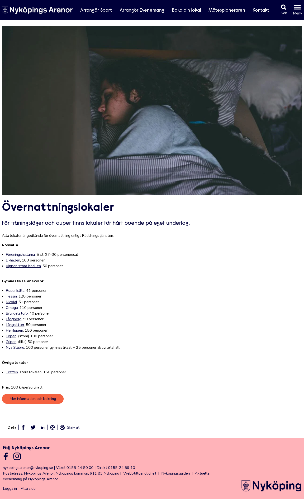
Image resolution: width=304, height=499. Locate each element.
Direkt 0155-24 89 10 (116, 467)
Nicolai (11, 302)
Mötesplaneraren (227, 10)
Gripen (11, 336)
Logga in (10, 488)
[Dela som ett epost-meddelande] (52, 427)
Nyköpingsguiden (175, 473)
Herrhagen (14, 330)
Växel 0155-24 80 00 (75, 467)
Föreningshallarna (20, 254)
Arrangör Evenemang (142, 10)
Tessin (11, 296)
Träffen (12, 372)
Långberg (13, 319)
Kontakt (261, 10)
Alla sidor (29, 488)
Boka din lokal (186, 10)
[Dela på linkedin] (43, 427)
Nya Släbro (15, 347)
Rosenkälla (15, 290)
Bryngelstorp (17, 313)
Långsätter (15, 324)
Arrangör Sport (96, 10)
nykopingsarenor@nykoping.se (28, 467)
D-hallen (13, 260)
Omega (12, 307)
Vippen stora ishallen (23, 266)
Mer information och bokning (33, 398)
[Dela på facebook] (23, 427)
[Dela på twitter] (33, 427)
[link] (69, 427)
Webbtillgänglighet (139, 473)
